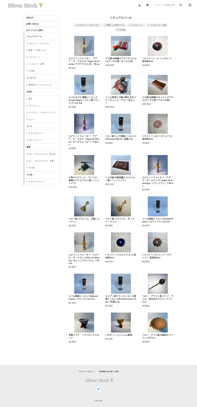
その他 (31, 71)
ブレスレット (34, 105)
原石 (30, 99)
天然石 (29, 92)
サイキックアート (36, 182)
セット (31, 119)
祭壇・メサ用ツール (37, 50)
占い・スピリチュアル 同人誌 (42, 154)
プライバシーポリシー (86, 372)
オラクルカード (35, 133)
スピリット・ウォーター (39, 43)
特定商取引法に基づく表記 (109, 372)
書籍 (28, 147)
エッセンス (31, 78)
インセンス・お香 (36, 64)
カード (29, 126)
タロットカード (35, 140)
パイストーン (34, 57)
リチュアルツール (34, 36)
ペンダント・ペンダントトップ (42, 112)
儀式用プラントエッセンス (40, 85)
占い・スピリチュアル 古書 (41, 161)
